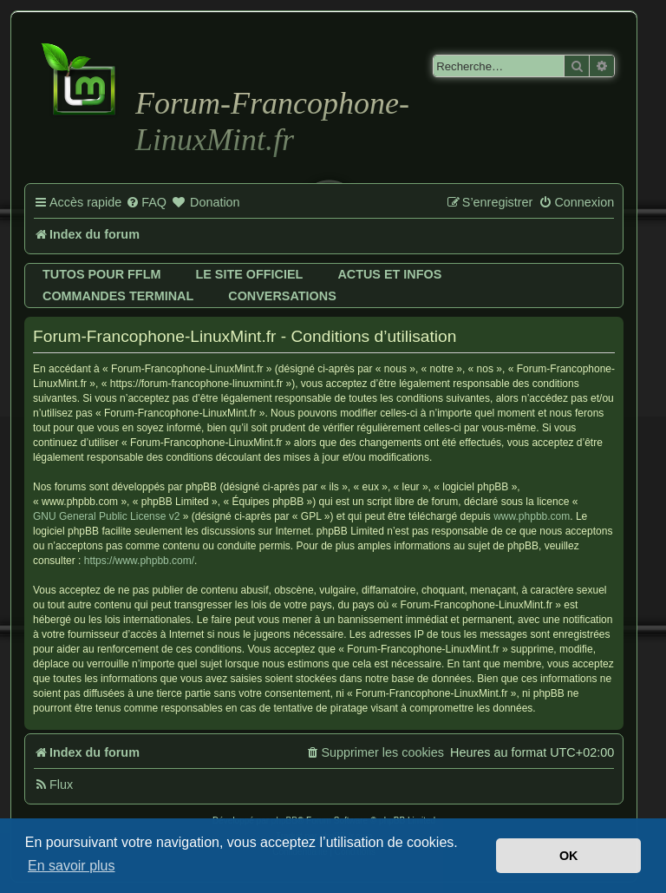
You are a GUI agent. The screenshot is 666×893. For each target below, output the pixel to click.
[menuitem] (146, 203)
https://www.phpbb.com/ (139, 561)
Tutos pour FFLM (101, 274)
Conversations (282, 296)
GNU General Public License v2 (106, 516)
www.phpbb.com (531, 516)
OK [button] (568, 856)
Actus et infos (389, 274)
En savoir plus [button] (71, 865)
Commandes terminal (117, 296)
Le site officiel (249, 274)
